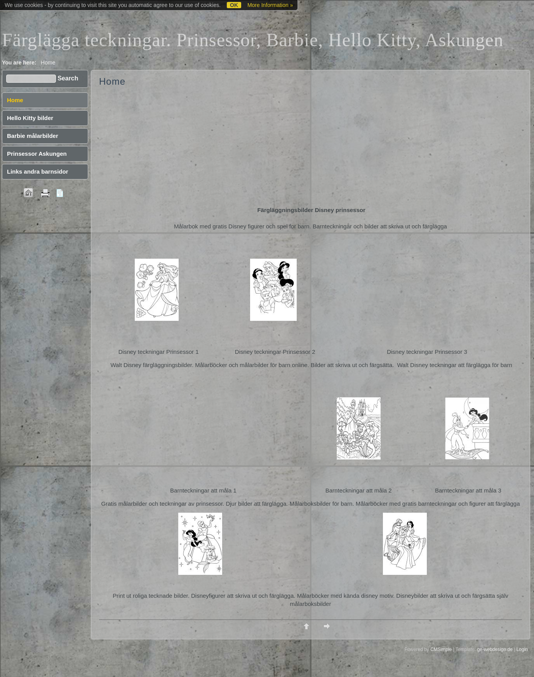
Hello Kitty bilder (30, 118)
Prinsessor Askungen (37, 153)
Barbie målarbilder (32, 135)
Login (522, 649)
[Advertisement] (310, 147)
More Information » (270, 5)
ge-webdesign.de (494, 649)
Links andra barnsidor (37, 171)
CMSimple (441, 649)
